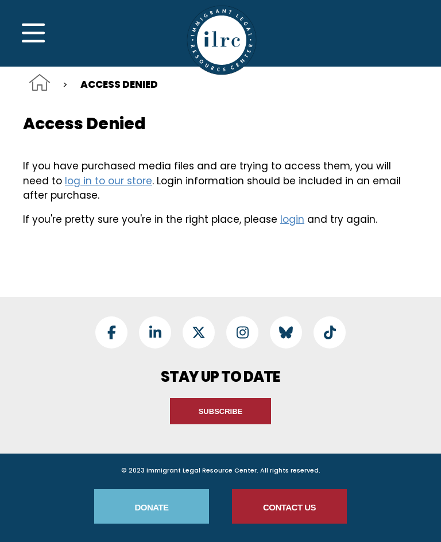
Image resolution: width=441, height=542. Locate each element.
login (292, 219)
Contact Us (289, 507)
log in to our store (108, 181)
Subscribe (221, 411)
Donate (151, 507)
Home (39, 82)
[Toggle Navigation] (33, 33)
